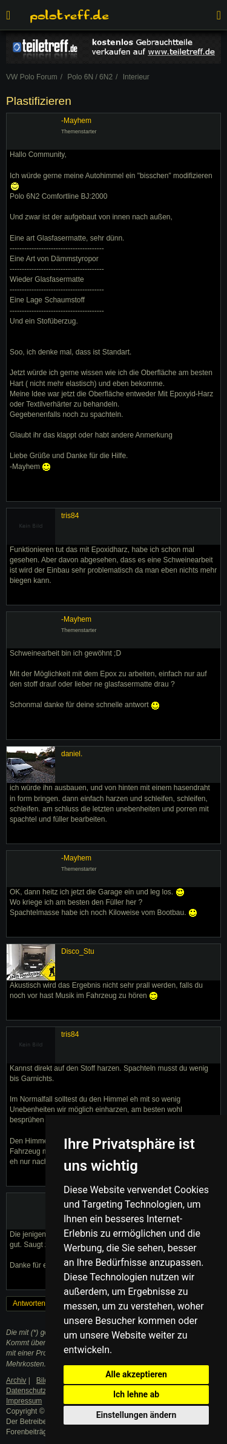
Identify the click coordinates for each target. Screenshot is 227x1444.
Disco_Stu (77, 951)
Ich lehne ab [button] (136, 1394)
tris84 (70, 515)
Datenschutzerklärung (41, 1390)
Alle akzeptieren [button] (136, 1374)
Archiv (16, 1380)
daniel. (71, 754)
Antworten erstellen (44, 1303)
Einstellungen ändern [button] (136, 1415)
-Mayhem (76, 120)
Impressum (24, 1401)
